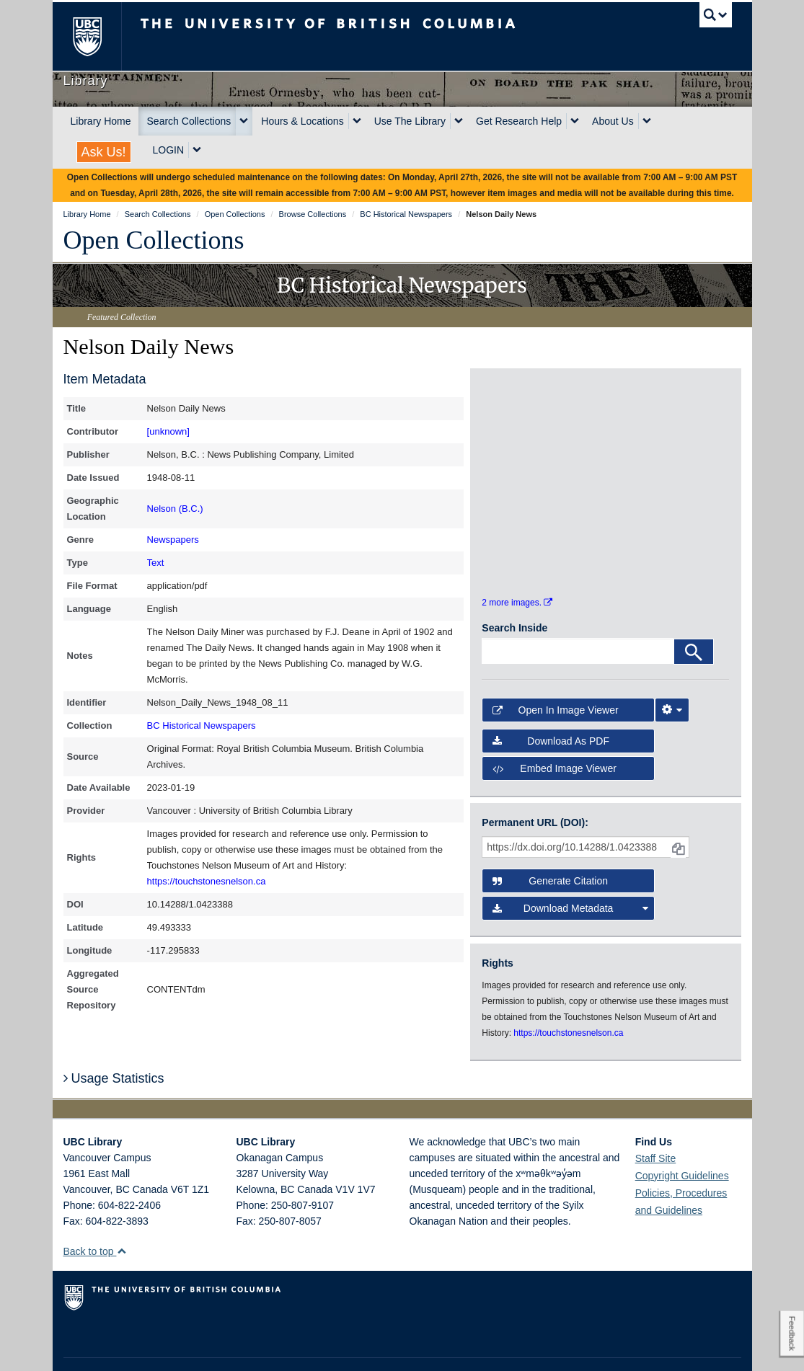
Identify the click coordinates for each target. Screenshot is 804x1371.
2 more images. (517, 566)
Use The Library (410, 121)
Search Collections (189, 121)
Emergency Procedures (108, 1346)
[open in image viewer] (512, 424)
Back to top (95, 1214)
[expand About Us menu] (646, 121)
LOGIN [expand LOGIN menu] (169, 150)
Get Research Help (519, 121)
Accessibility (305, 1346)
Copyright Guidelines (682, 1139)
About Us (613, 121)
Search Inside (514, 591)
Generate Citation (550, 844)
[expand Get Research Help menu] (574, 121)
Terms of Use (192, 1346)
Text (155, 562)
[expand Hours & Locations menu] (357, 121)
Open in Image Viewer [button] (555, 673)
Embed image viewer (554, 731)
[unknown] (168, 431)
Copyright (249, 1346)
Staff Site (655, 1121)
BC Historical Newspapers (201, 725)
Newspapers (173, 539)
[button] (121, 1214)
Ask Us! (103, 152)
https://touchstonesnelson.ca (206, 881)
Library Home (101, 121)
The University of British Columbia (97, 36)
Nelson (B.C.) (175, 508)
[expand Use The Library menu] (458, 121)
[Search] (693, 615)
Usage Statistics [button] (113, 1041)
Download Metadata (570, 872)
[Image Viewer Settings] (672, 673)
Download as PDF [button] (550, 704)
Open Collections (153, 240)
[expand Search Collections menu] (243, 121)
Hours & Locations (302, 121)
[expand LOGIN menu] (197, 150)
